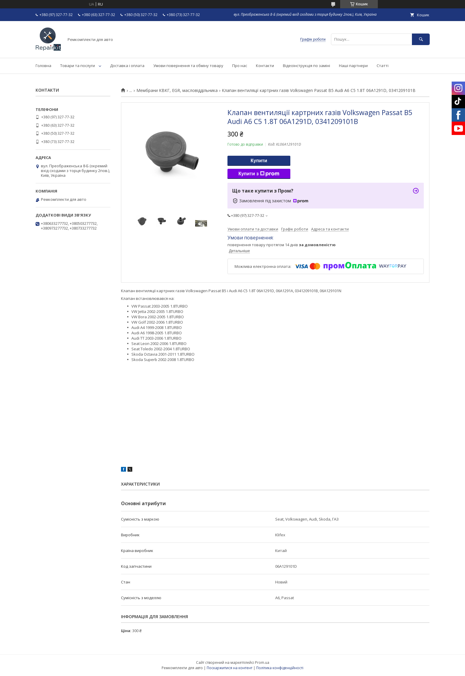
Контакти (265, 65)
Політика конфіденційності (279, 667)
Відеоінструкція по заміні (306, 65)
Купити (259, 160)
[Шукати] (421, 39)
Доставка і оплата (127, 65)
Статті (382, 65)
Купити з (258, 173)
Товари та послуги (77, 65)
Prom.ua (262, 662)
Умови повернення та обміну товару (188, 65)
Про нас (239, 65)
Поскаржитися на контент (229, 667)
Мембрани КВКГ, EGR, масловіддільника (177, 90)
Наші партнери (353, 65)
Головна (43, 65)
